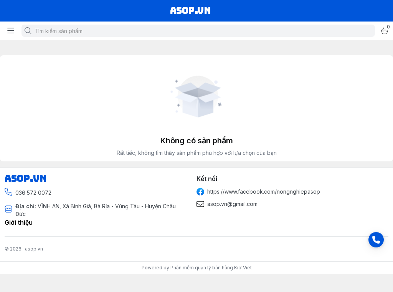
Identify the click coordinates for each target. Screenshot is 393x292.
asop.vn (34, 249)
